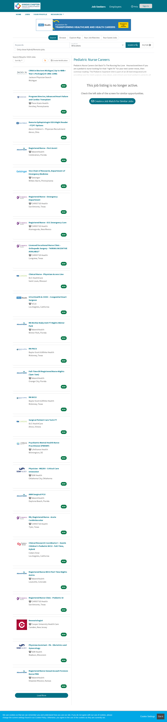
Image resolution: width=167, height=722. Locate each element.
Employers (115, 6)
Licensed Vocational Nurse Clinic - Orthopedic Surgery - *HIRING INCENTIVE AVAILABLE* (48, 248)
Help (134, 6)
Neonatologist (36, 620)
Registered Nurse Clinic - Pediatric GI (46, 597)
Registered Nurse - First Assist (43, 148)
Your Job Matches (92, 37)
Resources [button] (56, 14)
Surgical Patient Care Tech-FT (43, 420)
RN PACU (33, 348)
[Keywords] (42, 45)
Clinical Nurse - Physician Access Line (46, 274)
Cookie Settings (147, 716)
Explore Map (75, 37)
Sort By (18, 60)
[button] (146, 45)
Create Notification (59, 60)
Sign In (146, 6)
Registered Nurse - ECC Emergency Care (47, 222)
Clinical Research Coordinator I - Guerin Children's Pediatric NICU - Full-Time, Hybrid (47, 546)
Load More (41, 695)
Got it (160, 716)
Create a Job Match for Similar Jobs (112, 101)
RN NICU (33, 397)
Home (18, 14)
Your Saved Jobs (110, 37)
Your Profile (40, 14)
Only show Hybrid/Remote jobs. (31, 49)
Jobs (27, 14)
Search (53, 37)
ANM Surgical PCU (37, 494)
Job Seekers (98, 6)
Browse (62, 37)
